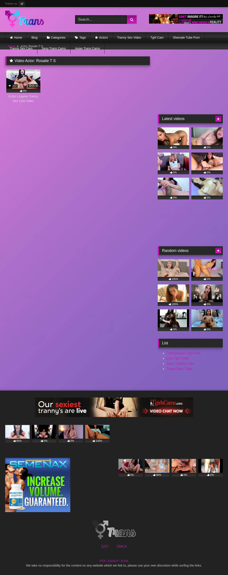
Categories (58, 37)
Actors (103, 37)
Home (18, 37)
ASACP (113, 561)
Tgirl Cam (157, 37)
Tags (82, 37)
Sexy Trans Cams (54, 48)
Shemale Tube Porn (186, 37)
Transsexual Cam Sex (183, 353)
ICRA (124, 561)
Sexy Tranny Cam (180, 363)
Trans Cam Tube (179, 369)
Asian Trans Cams (87, 48)
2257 (105, 546)
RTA (102, 561)
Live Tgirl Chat (177, 358)
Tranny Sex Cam (21, 48)
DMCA (122, 546)
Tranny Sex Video (129, 37)
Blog (34, 37)
